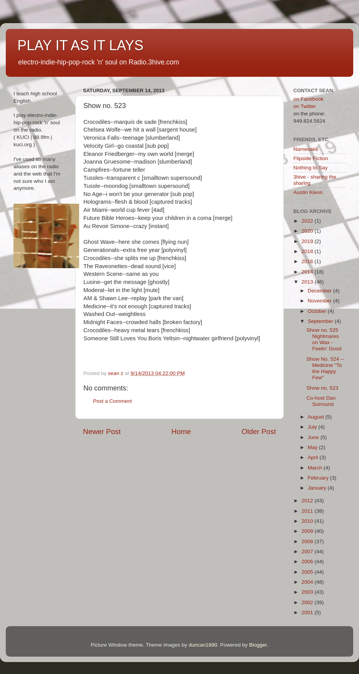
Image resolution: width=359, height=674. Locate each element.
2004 (308, 582)
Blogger (258, 645)
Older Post (259, 431)
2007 (308, 551)
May (313, 447)
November (320, 301)
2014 (308, 272)
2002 (308, 602)
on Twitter (304, 106)
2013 (308, 282)
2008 (308, 541)
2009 (308, 531)
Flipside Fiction (310, 158)
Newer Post (102, 431)
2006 (308, 561)
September (321, 321)
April (314, 457)
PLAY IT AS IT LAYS (80, 45)
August (316, 417)
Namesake (305, 149)
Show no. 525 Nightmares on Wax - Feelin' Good (324, 339)
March (315, 468)
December (320, 291)
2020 (308, 231)
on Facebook (308, 99)
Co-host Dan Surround (321, 401)
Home (181, 431)
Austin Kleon (308, 192)
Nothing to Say (310, 168)
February (319, 478)
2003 (308, 592)
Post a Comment (112, 401)
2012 (308, 500)
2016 (308, 261)
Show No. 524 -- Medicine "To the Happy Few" (325, 368)
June (314, 437)
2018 (308, 251)
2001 (308, 612)
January (318, 488)
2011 (308, 511)
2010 (308, 521)
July (313, 427)
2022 (308, 221)
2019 (308, 241)
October (318, 311)
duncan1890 (202, 645)
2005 (308, 572)
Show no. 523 (323, 388)
